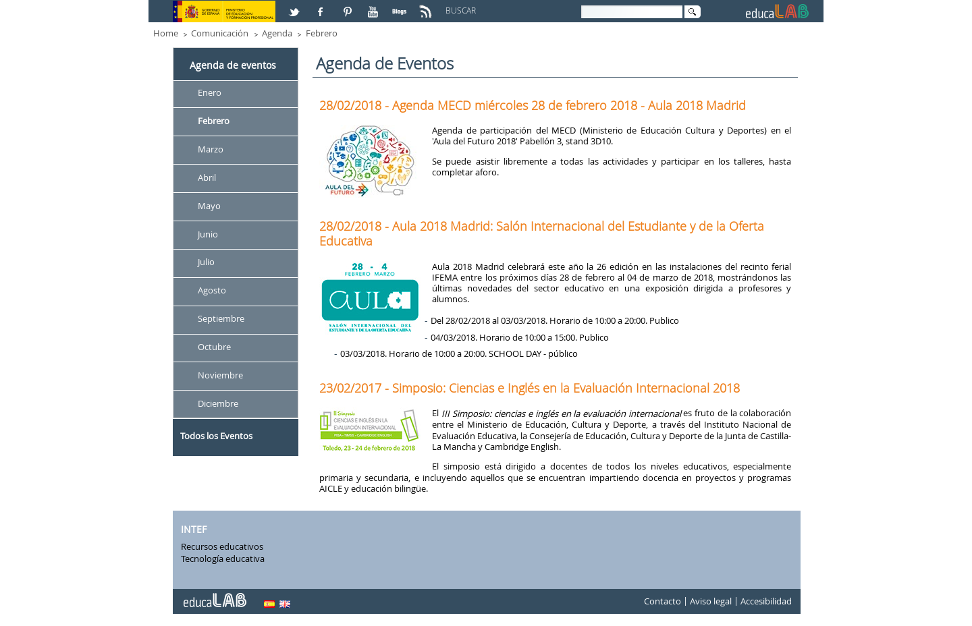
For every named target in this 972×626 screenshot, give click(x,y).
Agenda (277, 33)
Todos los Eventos (216, 436)
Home (165, 33)
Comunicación (219, 33)
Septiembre (221, 319)
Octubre (214, 347)
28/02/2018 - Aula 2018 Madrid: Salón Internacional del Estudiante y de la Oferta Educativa (541, 233)
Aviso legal (711, 602)
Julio (206, 262)
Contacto (662, 602)
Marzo (210, 149)
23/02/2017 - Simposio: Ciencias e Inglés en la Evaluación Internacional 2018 (529, 388)
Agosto (212, 291)
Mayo (209, 206)
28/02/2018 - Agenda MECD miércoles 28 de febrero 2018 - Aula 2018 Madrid (532, 105)
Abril (207, 177)
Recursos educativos (222, 546)
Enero (209, 92)
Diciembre (218, 403)
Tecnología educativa (223, 558)
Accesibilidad (766, 602)
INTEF (194, 529)
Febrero (322, 33)
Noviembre (220, 375)
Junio (208, 234)
